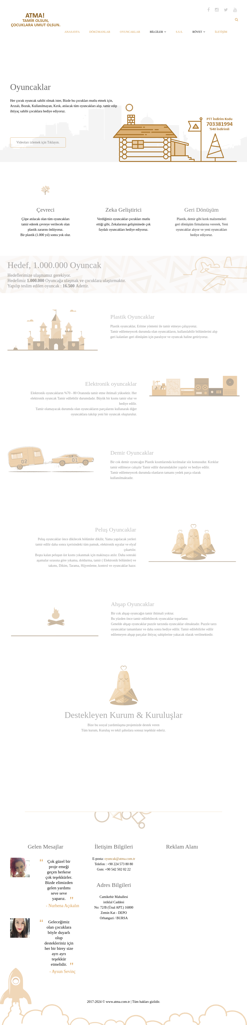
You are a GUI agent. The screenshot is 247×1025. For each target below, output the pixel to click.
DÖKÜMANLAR (99, 32)
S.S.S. (179, 32)
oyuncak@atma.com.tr (119, 859)
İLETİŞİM (221, 32)
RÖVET (198, 32)
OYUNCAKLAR (130, 32)
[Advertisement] (66, 123)
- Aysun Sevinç (62, 971)
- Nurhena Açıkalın (62, 905)
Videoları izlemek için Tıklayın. (37, 142)
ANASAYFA (72, 32)
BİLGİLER (158, 32)
